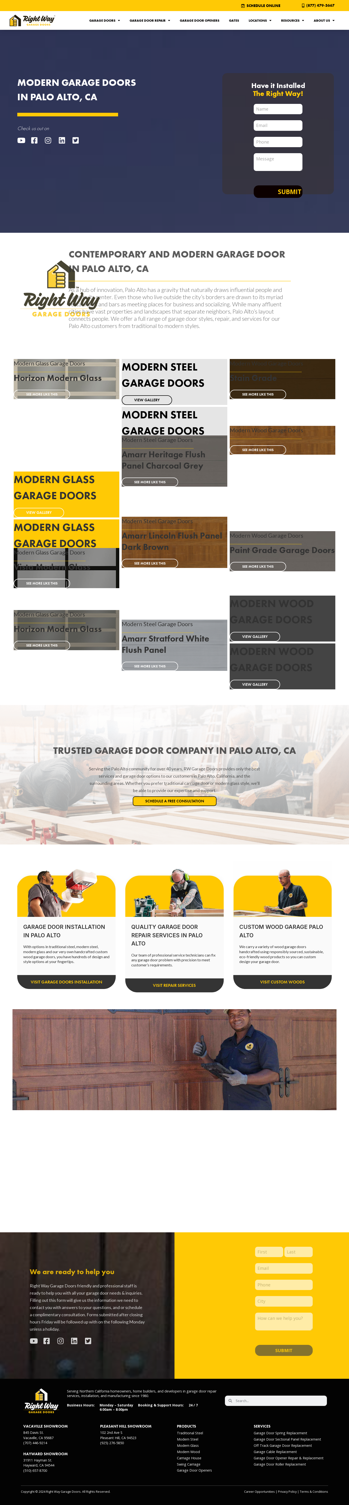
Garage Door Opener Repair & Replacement (289, 1458)
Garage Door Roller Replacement (280, 1464)
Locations (260, 20)
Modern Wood (188, 1451)
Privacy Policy (287, 1492)
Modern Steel (187, 1439)
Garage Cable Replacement (275, 1451)
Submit (289, 191)
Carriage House (189, 1458)
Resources (292, 20)
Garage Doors (104, 20)
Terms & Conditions (314, 1492)
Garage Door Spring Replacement (280, 1433)
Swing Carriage (188, 1464)
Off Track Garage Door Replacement (283, 1445)
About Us (324, 20)
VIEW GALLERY (255, 684)
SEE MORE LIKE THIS (43, 394)
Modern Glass (188, 1445)
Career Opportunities (259, 1492)
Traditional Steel (190, 1433)
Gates (234, 20)
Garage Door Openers (199, 20)
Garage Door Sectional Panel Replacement (287, 1439)
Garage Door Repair (150, 20)
